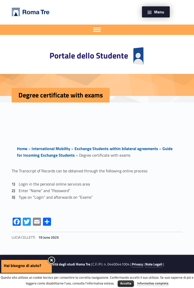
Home (22, 149)
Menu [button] (159, 12)
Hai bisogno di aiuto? (22, 265)
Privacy (137, 264)
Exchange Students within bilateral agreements (116, 149)
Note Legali (153, 264)
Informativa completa (152, 283)
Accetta (125, 283)
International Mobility (51, 149)
